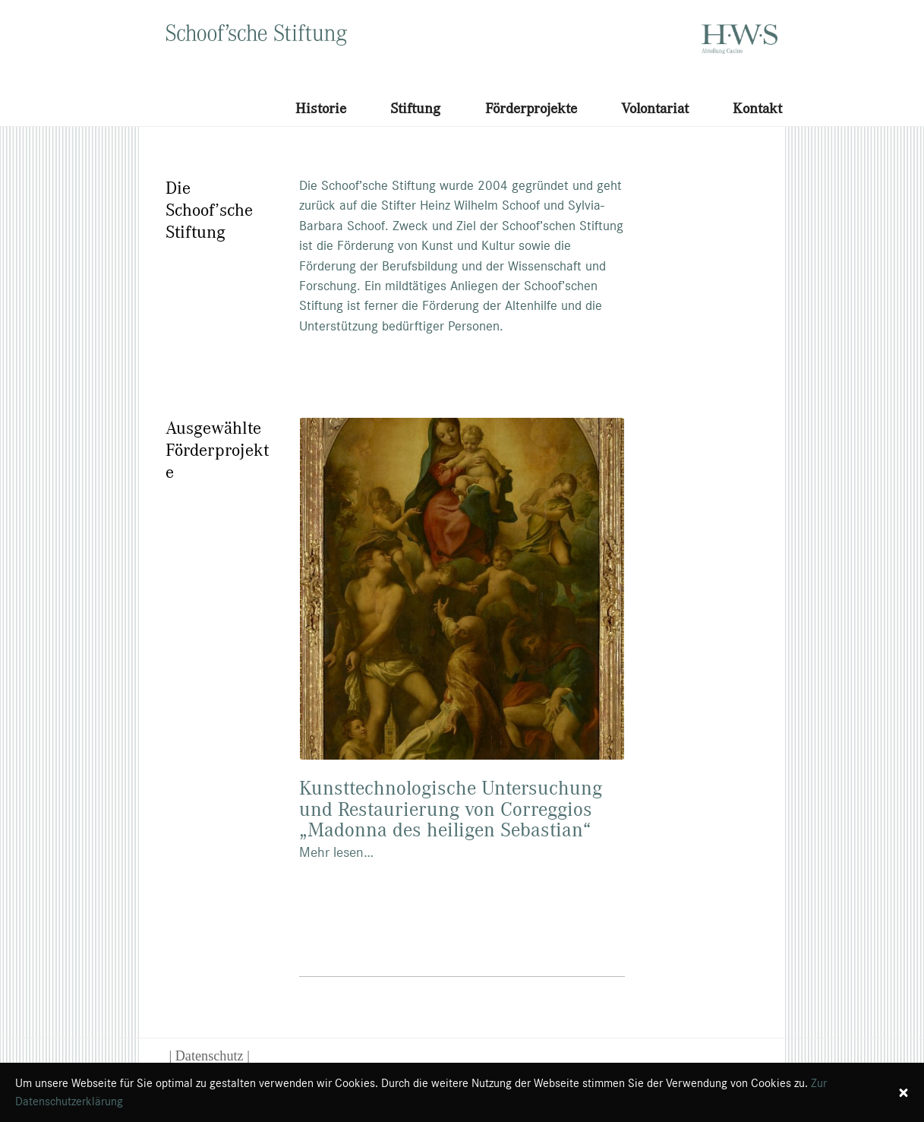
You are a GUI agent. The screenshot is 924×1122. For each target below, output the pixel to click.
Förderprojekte (531, 108)
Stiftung (415, 108)
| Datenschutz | (209, 1056)
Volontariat (655, 108)
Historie (320, 108)
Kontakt (757, 108)
